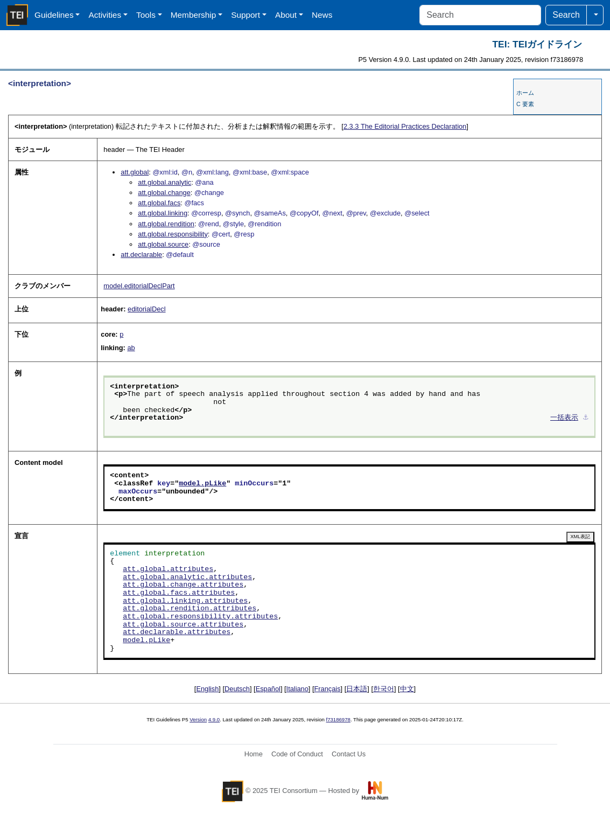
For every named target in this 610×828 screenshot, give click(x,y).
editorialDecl (146, 309)
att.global (135, 172)
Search (566, 14)
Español (268, 689)
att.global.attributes (168, 569)
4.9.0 (214, 719)
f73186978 (338, 719)
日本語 (356, 689)
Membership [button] (193, 14)
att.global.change (164, 193)
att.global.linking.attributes (185, 601)
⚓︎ (586, 418)
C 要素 (525, 104)
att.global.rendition (166, 224)
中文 (407, 689)
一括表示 (564, 418)
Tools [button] (146, 14)
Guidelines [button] (54, 14)
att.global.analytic (164, 182)
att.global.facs (159, 203)
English (207, 689)
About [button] (286, 14)
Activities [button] (104, 14)
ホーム (525, 92)
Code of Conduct (297, 754)
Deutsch (237, 689)
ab (131, 348)
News (322, 14)
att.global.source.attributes (183, 625)
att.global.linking (162, 213)
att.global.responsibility (172, 234)
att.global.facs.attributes (179, 593)
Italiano (297, 689)
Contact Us (349, 754)
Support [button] (245, 14)
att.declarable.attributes (176, 632)
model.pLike (202, 484)
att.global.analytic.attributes (187, 577)
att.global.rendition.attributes (189, 609)
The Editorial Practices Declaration (404, 126)
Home (253, 754)
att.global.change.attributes (183, 585)
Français (327, 689)
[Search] (480, 15)
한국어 (383, 689)
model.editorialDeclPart (138, 286)
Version (198, 719)
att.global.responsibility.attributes (200, 617)
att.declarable (141, 255)
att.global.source (163, 244)
